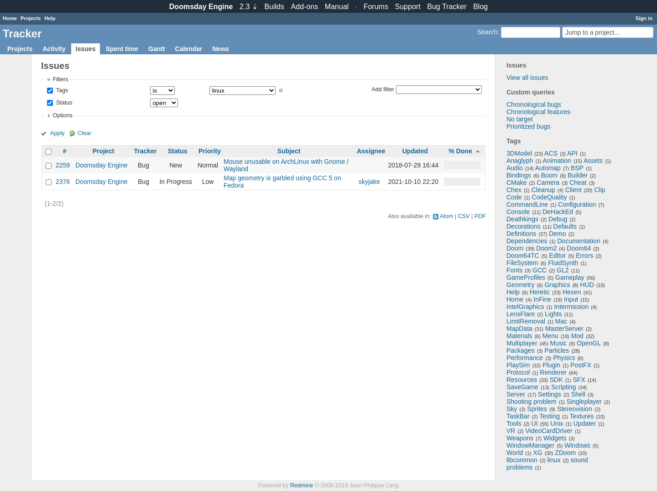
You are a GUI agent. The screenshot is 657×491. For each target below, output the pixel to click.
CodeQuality (549, 197)
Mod (577, 336)
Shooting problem (531, 401)
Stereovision (574, 409)
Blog (480, 6)
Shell (578, 394)
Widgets (555, 438)
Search (487, 32)
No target (519, 119)
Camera (548, 182)
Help (49, 18)
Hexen (572, 292)
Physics (564, 357)
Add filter (382, 89)
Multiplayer (521, 343)
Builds (274, 6)
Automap (548, 168)
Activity (54, 48)
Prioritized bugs (528, 126)
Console (518, 211)
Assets (593, 160)
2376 (63, 181)
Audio (514, 168)
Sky (511, 409)
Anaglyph (519, 160)
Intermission (571, 306)
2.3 (249, 6)
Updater (585, 423)
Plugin (551, 365)
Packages (520, 350)
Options (62, 115)
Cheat (577, 182)
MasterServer (564, 328)
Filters (60, 79)
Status (63, 102)
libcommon (521, 460)
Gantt (156, 48)
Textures (581, 416)
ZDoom (565, 452)
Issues (86, 48)
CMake (516, 182)
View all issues (527, 77)
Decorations (523, 226)
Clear (84, 133)
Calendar (189, 48)
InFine (542, 299)
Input (571, 299)
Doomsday (201, 6)
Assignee (371, 151)
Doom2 (546, 248)
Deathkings (522, 219)
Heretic (540, 292)
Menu (550, 336)
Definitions (521, 233)
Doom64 (579, 248)
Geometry (520, 284)
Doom (514, 248)
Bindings (518, 175)
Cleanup (543, 189)
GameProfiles (525, 277)
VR (510, 430)
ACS (551, 153)
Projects (31, 18)
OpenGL (589, 343)
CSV (464, 216)
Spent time (121, 48)
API (572, 153)
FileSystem (522, 262)
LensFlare (520, 314)
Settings (549, 394)
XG (537, 452)
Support (408, 6)
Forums (376, 6)
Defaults (565, 226)
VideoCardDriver (548, 430)
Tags (61, 90)
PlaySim (518, 365)
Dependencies (527, 241)
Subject (289, 151)
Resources (521, 379)
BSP (577, 168)
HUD (587, 284)
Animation (557, 160)
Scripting (563, 387)
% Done (460, 151)
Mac (561, 321)
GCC (539, 270)
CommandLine (527, 204)
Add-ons (304, 6)
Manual (337, 6)
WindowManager (530, 445)
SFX (579, 379)
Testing (549, 416)
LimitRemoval (525, 321)
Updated (415, 151)
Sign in (644, 18)
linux (554, 460)
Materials (519, 336)
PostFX (580, 365)
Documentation (579, 241)
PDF (480, 216)
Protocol (518, 372)
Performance (524, 357)
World (514, 452)
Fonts (514, 270)
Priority (209, 151)
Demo (557, 233)
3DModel (519, 153)
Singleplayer (584, 401)
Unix (557, 423)
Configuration (577, 204)
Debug (557, 219)
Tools (513, 423)
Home (10, 18)
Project (103, 151)
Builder (578, 175)
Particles (556, 350)
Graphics (557, 284)
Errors (584, 255)
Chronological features (538, 111)
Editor (557, 255)
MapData (519, 328)
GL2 (562, 270)
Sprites (537, 409)
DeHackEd (557, 211)
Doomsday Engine (101, 165)
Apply (57, 133)
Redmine (301, 485)
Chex (513, 189)
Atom (446, 216)
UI (535, 423)
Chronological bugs (533, 104)
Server (515, 394)
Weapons (519, 438)
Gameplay (569, 277)
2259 (63, 165)
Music (558, 343)
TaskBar (518, 416)
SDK (556, 379)
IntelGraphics (525, 306)
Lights (553, 314)
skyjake (369, 181)
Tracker (145, 151)
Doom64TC (522, 255)
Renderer (553, 372)
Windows (577, 445)
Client (573, 189)
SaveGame (522, 387)
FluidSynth (563, 262)
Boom (549, 175)
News (220, 48)
